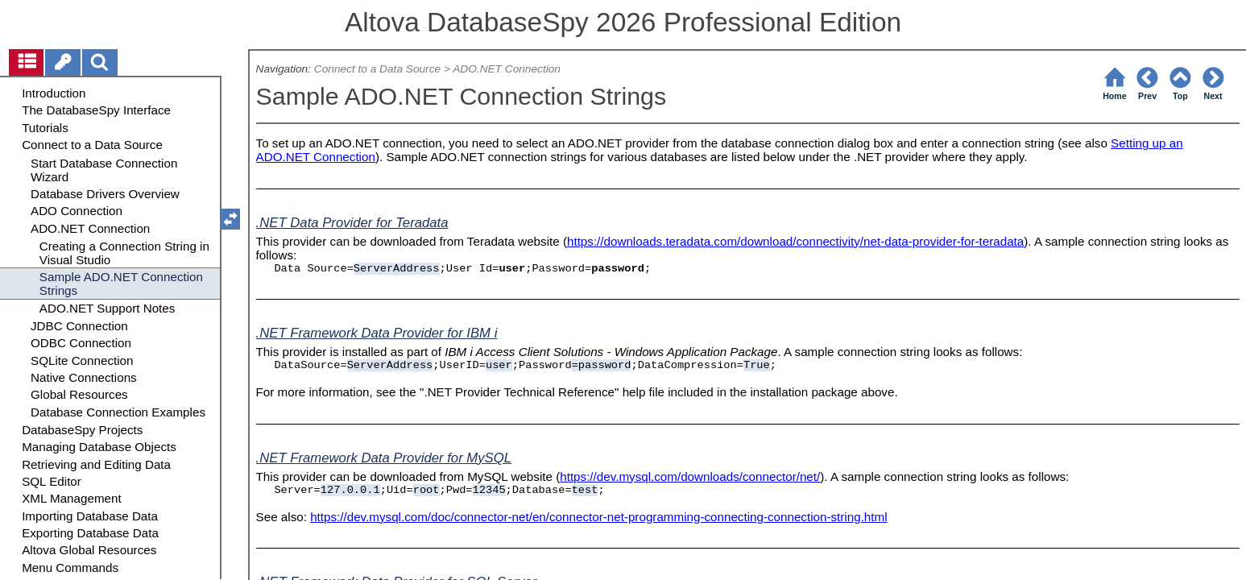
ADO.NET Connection (507, 69)
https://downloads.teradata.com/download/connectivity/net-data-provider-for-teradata (795, 241)
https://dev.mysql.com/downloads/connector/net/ (690, 476)
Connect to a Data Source (377, 69)
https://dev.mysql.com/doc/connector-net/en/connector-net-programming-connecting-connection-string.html (598, 517)
